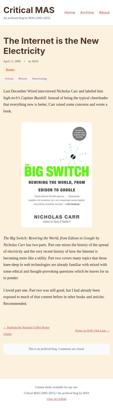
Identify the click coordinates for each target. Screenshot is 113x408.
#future (22, 78)
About (104, 12)
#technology (39, 78)
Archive (87, 12)
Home (69, 12)
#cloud (9, 78)
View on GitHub (56, 399)
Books (10, 70)
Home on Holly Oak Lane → (92, 330)
